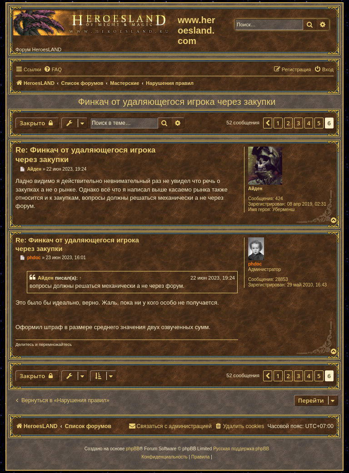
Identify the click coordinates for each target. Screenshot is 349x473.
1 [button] (277, 123)
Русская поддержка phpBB (241, 448)
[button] (267, 123)
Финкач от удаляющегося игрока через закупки (177, 102)
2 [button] (288, 123)
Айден (255, 188)
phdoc (255, 263)
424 (279, 198)
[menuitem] (53, 69)
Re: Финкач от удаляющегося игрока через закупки (85, 155)
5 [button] (318, 123)
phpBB (133, 448)
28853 (281, 279)
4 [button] (308, 123)
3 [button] (298, 123)
